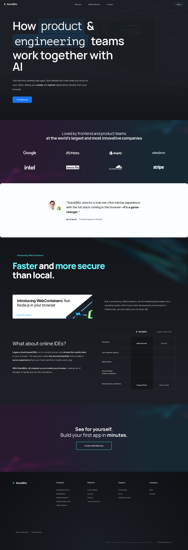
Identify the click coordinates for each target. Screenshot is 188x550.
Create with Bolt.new (94, 446)
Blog (151, 490)
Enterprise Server (63, 490)
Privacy (90, 498)
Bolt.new (78, 4)
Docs (120, 494)
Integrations (61, 494)
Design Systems (62, 498)
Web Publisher (61, 505)
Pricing (90, 494)
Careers (110, 4)
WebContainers (94, 4)
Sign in (179, 4)
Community (122, 490)
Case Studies (92, 490)
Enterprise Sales (124, 498)
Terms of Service (93, 501)
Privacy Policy (37, 532)
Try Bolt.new (22, 99)
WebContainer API (63, 501)
